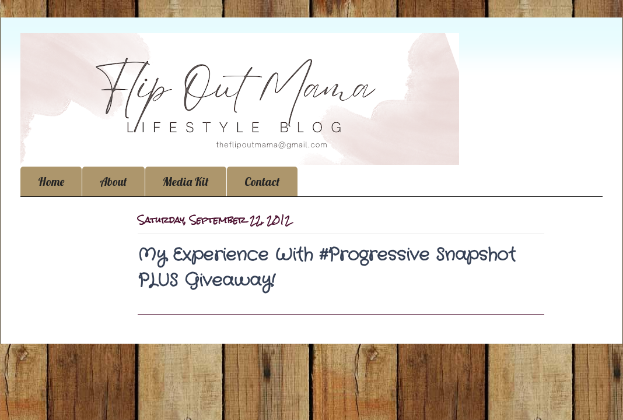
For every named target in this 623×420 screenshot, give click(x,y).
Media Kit (186, 181)
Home (51, 181)
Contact (262, 181)
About (113, 181)
